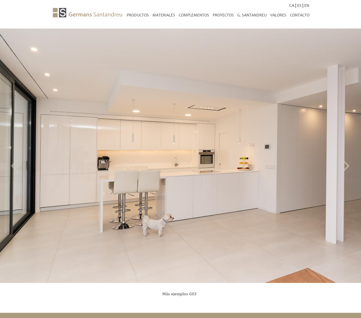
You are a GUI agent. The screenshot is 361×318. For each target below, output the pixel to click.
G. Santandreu (252, 15)
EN (306, 5)
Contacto (299, 15)
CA (291, 5)
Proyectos (223, 15)
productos (138, 15)
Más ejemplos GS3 (179, 293)
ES (299, 5)
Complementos (194, 15)
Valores (278, 15)
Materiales (163, 15)
